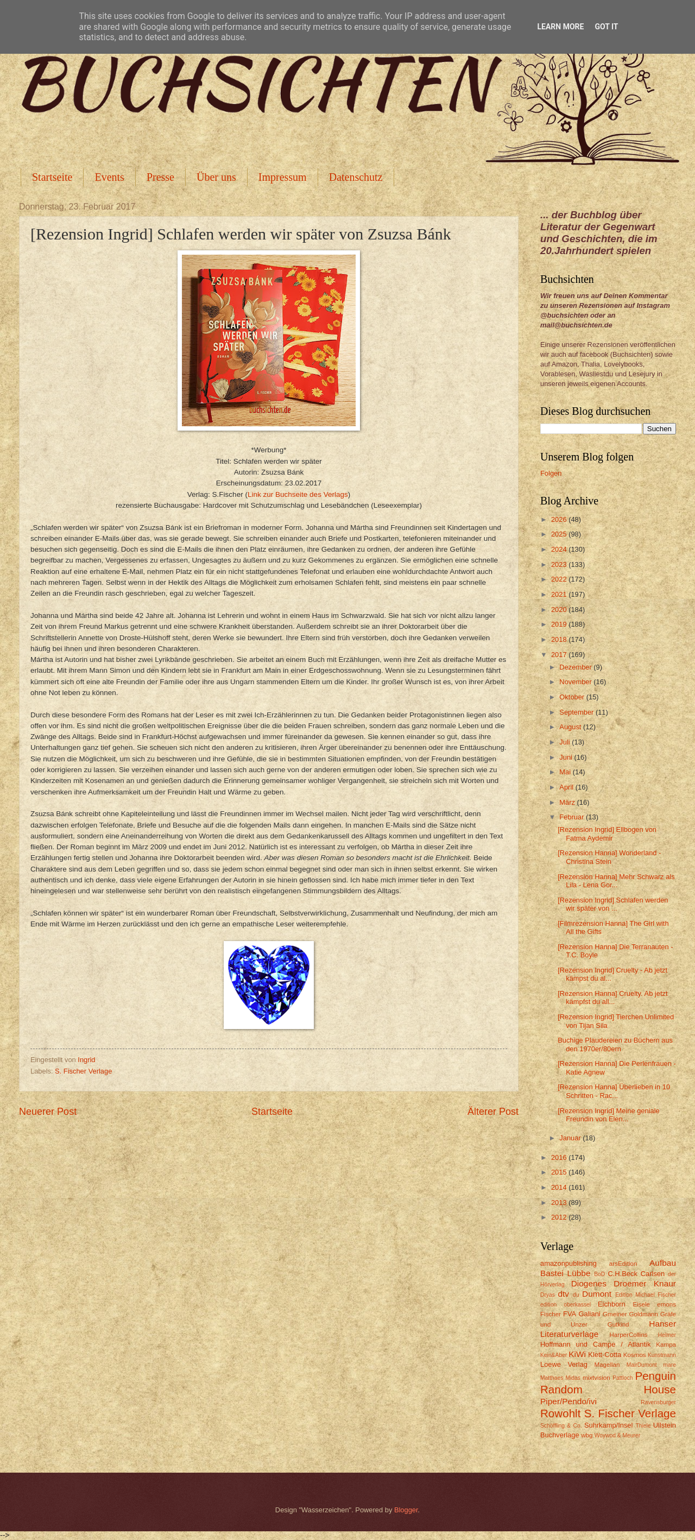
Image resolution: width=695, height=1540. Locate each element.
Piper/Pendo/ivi (568, 1401)
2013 (559, 1202)
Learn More (560, 26)
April (567, 787)
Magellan (607, 1364)
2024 (559, 549)
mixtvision (596, 1377)
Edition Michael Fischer (645, 1295)
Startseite (52, 177)
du (576, 1295)
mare (670, 1365)
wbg (586, 1435)
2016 (559, 1157)
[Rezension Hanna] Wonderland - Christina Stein (609, 857)
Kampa (666, 1344)
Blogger (406, 1510)
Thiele (642, 1426)
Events (109, 177)
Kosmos (634, 1355)
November (576, 682)
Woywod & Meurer (618, 1435)
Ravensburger (658, 1402)
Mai (565, 772)
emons (666, 1304)
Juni (566, 757)
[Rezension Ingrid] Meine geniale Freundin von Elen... (609, 1115)
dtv (563, 1293)
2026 (559, 519)
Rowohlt (560, 1413)
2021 (559, 594)
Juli (565, 742)
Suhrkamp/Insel (608, 1425)
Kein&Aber (553, 1355)
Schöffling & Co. (561, 1426)
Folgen (550, 473)
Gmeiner (615, 1314)
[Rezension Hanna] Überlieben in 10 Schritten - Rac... (614, 1091)
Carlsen (653, 1274)
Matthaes (551, 1378)
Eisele (641, 1304)
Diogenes (588, 1283)
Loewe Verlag (563, 1364)
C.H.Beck (622, 1274)
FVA (569, 1314)
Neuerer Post (48, 1111)
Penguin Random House (608, 1382)
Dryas (547, 1295)
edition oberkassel (565, 1305)
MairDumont (642, 1365)
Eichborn (612, 1304)
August (571, 727)
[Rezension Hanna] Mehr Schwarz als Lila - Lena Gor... (616, 881)
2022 (559, 579)
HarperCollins (629, 1334)
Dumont (596, 1293)
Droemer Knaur (645, 1283)
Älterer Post (493, 1111)
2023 (559, 564)
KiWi (577, 1354)
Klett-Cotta (604, 1354)
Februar (572, 817)
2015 (559, 1172)
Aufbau (662, 1262)
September (577, 712)
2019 (559, 624)
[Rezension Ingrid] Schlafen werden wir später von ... (613, 904)
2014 (559, 1187)
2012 (559, 1217)
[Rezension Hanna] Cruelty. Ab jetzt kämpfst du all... (612, 997)
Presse (160, 177)
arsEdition (623, 1263)
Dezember (576, 667)
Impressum (282, 177)
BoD (599, 1274)
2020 (559, 609)
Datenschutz (356, 177)
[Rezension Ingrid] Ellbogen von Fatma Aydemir (607, 833)
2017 (559, 655)
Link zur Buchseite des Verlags (298, 494)
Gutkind (618, 1324)
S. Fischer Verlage (83, 1071)
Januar (571, 1138)
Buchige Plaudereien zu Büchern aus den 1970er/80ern (615, 1044)
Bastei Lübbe (565, 1273)
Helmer (667, 1335)
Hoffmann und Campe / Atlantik (595, 1344)
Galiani (590, 1314)
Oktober (572, 697)
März (568, 802)
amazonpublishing (568, 1263)
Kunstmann (662, 1355)
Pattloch (622, 1378)
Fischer (550, 1314)
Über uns (216, 177)
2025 (559, 534)
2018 (559, 639)
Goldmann (643, 1314)
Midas (572, 1378)
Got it (606, 26)
